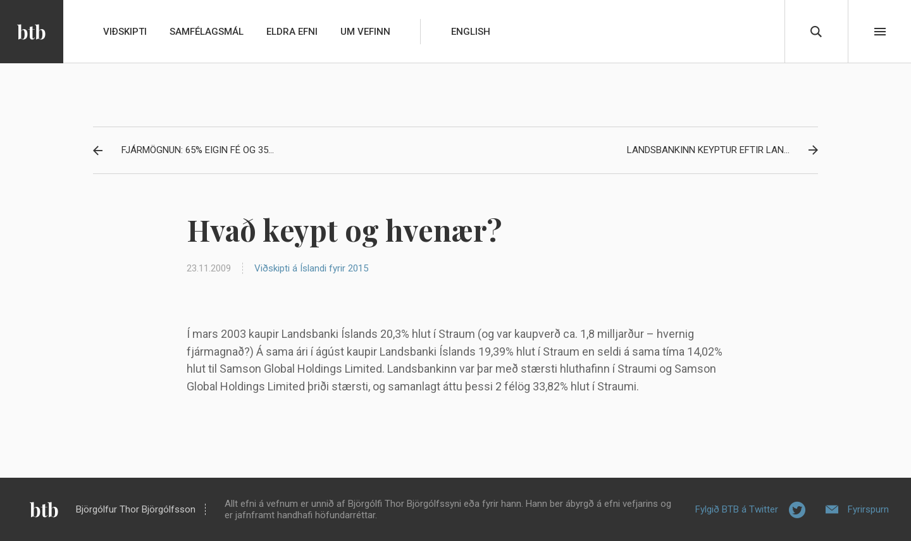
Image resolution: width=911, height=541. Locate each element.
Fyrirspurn (868, 509)
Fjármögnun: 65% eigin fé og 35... (197, 150)
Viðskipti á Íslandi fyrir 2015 (311, 268)
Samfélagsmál (207, 31)
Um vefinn (365, 31)
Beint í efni (880, 31)
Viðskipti (125, 31)
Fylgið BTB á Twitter (736, 509)
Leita (816, 31)
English (470, 31)
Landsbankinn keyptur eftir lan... (708, 150)
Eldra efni (292, 31)
